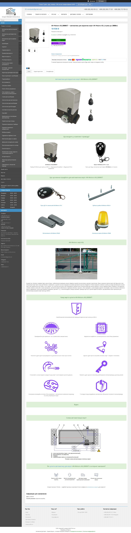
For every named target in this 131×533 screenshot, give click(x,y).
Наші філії (4, 113)
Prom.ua (73, 528)
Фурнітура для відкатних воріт (10, 72)
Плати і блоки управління (9, 89)
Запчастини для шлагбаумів (9, 103)
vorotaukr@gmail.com (6, 257)
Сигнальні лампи (6, 85)
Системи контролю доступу (9, 110)
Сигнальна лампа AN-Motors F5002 (101, 233)
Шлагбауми (5, 43)
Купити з (58, 43)
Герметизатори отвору (8, 121)
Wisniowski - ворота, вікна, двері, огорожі (9, 186)
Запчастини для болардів (9, 106)
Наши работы (29, 524)
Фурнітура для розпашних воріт (9, 160)
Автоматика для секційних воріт (9, 39)
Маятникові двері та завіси (9, 139)
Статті (2, 182)
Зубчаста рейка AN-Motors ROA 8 (101, 205)
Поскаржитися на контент (76, 531)
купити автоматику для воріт (60, 466)
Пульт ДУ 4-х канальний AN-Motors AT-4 (51, 205)
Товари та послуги (6, 26)
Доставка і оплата (6, 179)
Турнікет (4, 47)
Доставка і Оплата (31, 519)
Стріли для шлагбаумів (8, 97)
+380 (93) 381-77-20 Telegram (111, 514)
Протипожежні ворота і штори (10, 145)
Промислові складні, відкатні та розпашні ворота (9, 152)
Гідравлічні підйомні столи (9, 135)
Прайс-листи (4, 169)
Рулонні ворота (6, 148)
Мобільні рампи (6, 132)
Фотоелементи (6, 82)
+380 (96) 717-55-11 (108, 517)
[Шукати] (20, 20)
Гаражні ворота (6, 50)
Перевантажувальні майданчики (7, 128)
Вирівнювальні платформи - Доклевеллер (9, 117)
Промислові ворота (7, 53)
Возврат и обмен (30, 522)
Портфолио (89, 14)
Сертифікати (55, 517)
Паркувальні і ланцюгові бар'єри (8, 165)
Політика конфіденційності (89, 531)
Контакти (64, 14)
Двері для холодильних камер (10, 142)
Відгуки (3, 176)
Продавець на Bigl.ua (65, 529)
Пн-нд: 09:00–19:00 (82, 512)
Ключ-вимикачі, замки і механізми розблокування (9, 92)
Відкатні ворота (6, 56)
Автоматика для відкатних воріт (9, 34)
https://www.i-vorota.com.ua (8, 252)
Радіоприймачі (6, 79)
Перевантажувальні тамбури (10, 124)
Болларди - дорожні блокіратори (7, 68)
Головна (29, 14)
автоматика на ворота (92, 487)
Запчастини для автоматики (9, 100)
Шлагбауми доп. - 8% (84, 4)
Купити (58, 40)
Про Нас (28, 514)
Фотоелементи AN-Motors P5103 (51, 233)
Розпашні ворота (6, 60)
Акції (27, 512)
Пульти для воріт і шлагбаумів (10, 76)
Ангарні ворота (6, 156)
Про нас (3, 172)
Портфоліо (54, 514)
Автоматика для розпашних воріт (9, 30)
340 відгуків (92, 1)
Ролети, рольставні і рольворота (7, 63)
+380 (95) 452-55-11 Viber (110, 512)
